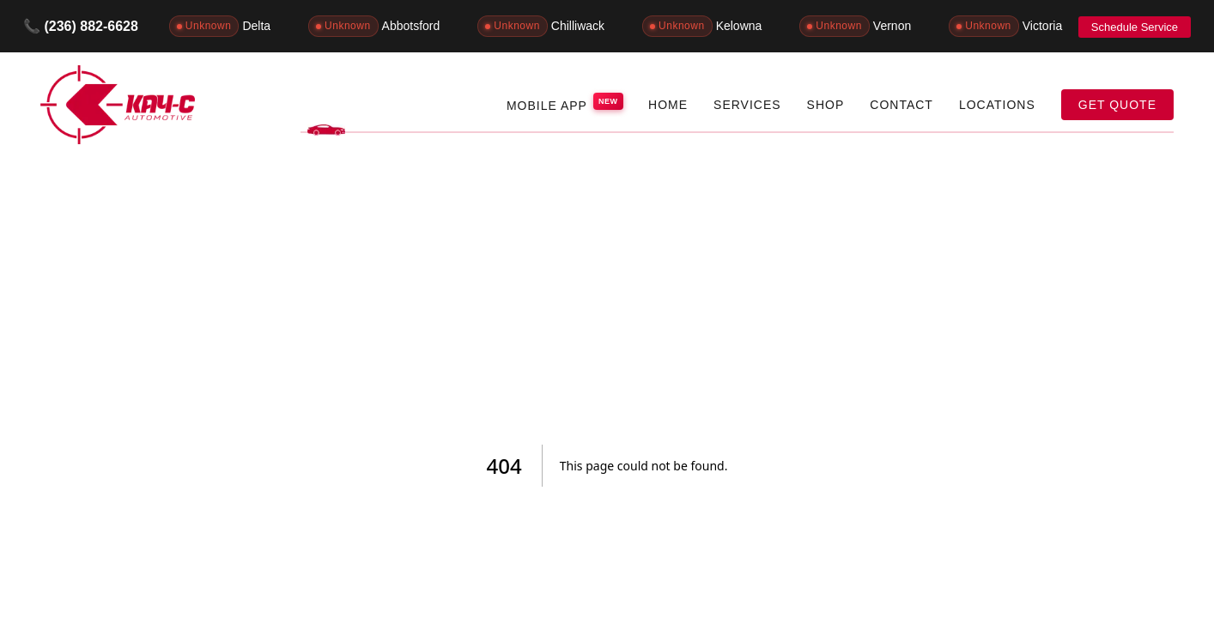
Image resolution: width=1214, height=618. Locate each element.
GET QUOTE (1117, 105)
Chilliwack (540, 26)
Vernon (855, 26)
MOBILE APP (564, 102)
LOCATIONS (997, 105)
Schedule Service (1134, 27)
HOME (668, 105)
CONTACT (901, 105)
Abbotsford (374, 26)
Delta (219, 26)
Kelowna (702, 26)
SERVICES (747, 105)
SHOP (826, 105)
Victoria (1005, 26)
